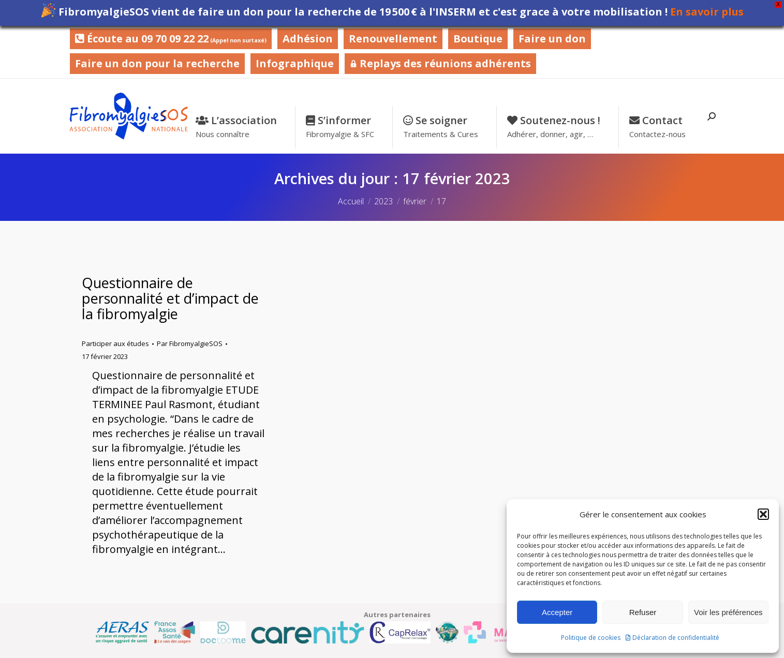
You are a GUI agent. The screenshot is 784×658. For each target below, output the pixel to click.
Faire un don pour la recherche (157, 63)
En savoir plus (707, 12)
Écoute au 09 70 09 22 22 (171, 39)
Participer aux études (115, 343)
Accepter (557, 612)
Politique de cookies (590, 637)
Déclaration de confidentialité (675, 637)
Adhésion (308, 39)
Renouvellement (393, 39)
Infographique (295, 63)
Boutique (477, 39)
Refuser (643, 612)
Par (190, 343)
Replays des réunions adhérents (440, 63)
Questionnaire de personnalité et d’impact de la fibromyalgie (170, 298)
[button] (763, 514)
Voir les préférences (728, 612)
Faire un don (552, 39)
